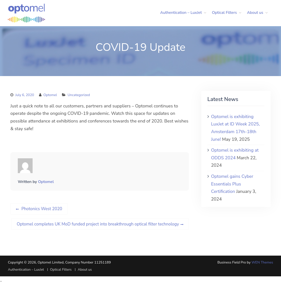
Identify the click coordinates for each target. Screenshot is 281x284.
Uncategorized (79, 95)
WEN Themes (262, 262)
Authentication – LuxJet (181, 12)
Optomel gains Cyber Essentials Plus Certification (232, 183)
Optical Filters (224, 12)
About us (255, 12)
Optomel (50, 95)
